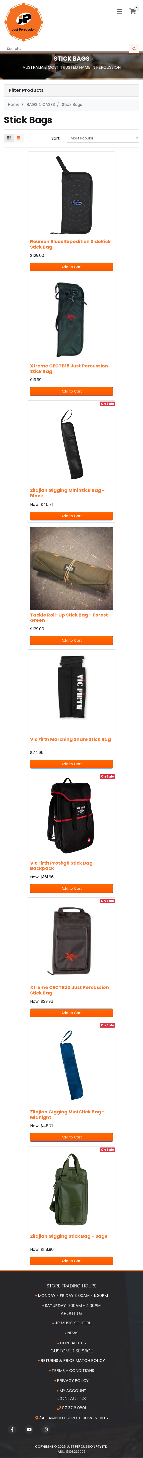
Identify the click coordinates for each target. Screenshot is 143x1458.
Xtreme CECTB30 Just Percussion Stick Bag (69, 990)
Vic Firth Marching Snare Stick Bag (70, 739)
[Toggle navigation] (119, 11)
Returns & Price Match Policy (71, 1360)
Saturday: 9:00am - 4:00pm (71, 1306)
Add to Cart (71, 266)
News (72, 1333)
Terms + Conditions (71, 1370)
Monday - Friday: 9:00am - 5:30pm (71, 1295)
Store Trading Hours (72, 1286)
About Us (71, 1313)
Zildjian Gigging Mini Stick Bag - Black (67, 493)
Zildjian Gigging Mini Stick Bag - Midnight (67, 1114)
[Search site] (134, 48)
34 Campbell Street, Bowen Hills (71, 1418)
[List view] (19, 138)
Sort (55, 138)
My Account (71, 1391)
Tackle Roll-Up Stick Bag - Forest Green (69, 618)
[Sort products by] (102, 138)
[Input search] (66, 48)
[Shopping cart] (132, 11)
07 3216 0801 (71, 1408)
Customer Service (71, 1351)
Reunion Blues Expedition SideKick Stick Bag (70, 244)
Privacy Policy (71, 1381)
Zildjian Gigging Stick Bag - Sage (69, 1236)
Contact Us (71, 1343)
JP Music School (71, 1323)
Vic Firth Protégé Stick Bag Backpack (61, 866)
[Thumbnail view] (9, 138)
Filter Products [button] (26, 90)
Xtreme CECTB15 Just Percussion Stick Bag (69, 368)
